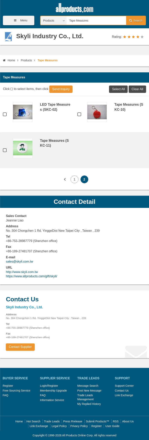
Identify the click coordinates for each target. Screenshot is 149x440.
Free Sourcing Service (16, 390)
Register (8, 385)
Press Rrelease (72, 421)
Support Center (124, 385)
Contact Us (122, 390)
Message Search (87, 385)
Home (9, 60)
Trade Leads (52, 421)
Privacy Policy (79, 426)
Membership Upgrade (53, 390)
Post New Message (89, 390)
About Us (128, 421)
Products (26, 60)
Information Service (52, 400)
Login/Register (49, 385)
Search (135, 20)
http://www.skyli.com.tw (22, 272)
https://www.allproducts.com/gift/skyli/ (31, 276)
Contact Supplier (20, 346)
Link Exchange (124, 395)
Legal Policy (59, 426)
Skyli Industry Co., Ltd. (49, 36)
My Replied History (89, 403)
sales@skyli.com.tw (19, 261)
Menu (19, 20)
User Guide (112, 426)
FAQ (5, 395)
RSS (116, 421)
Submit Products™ (97, 421)
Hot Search (33, 421)
